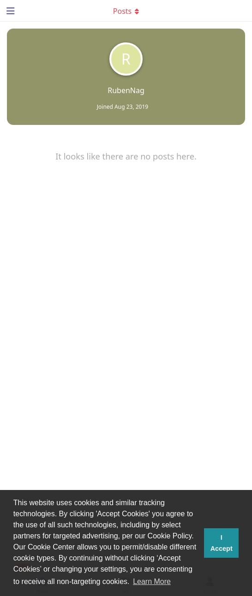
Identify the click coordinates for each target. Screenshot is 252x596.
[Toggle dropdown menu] (126, 10)
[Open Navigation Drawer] (9, 10)
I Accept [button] (221, 543)
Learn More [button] (152, 581)
